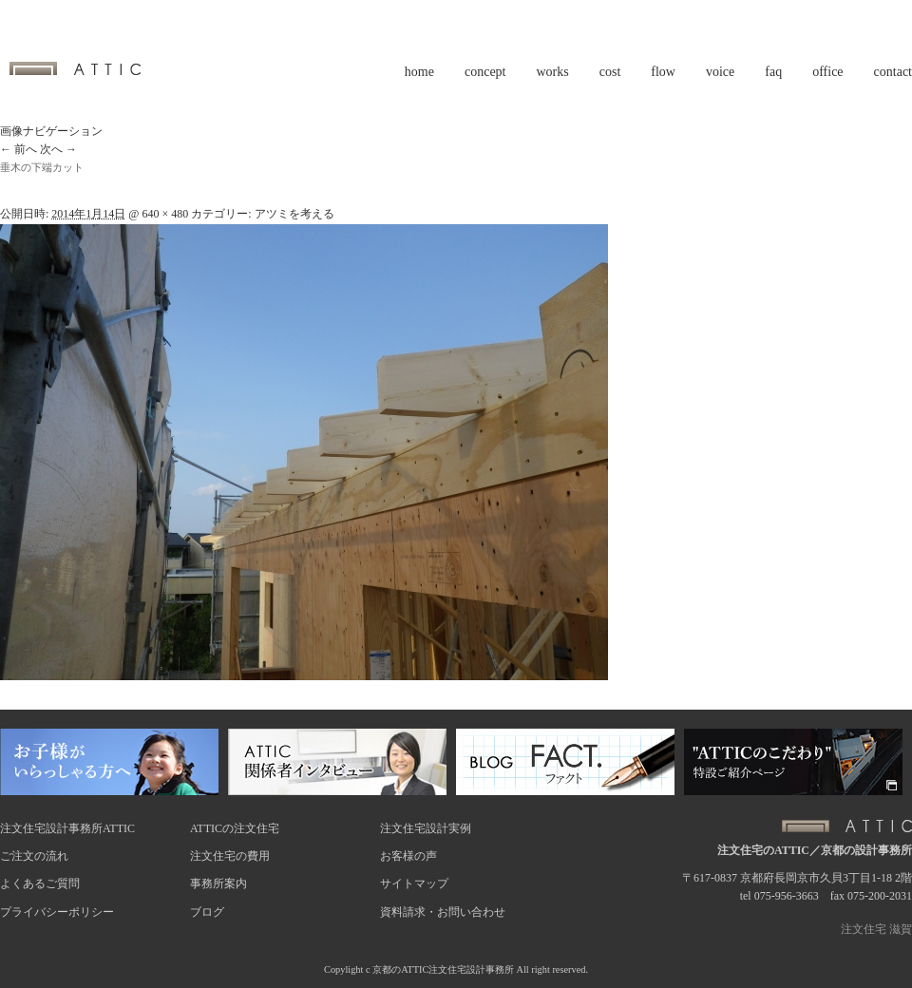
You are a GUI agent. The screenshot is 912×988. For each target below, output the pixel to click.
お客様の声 (408, 856)
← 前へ (18, 149)
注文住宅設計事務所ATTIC (67, 828)
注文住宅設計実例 (425, 828)
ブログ (207, 912)
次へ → (58, 149)
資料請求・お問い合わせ (442, 912)
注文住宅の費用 (230, 856)
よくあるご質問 (40, 883)
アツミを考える (294, 213)
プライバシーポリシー (57, 912)
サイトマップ (414, 883)
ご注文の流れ (34, 856)
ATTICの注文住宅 (234, 828)
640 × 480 (165, 213)
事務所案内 (218, 883)
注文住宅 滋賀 (876, 929)
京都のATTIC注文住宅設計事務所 (443, 969)
